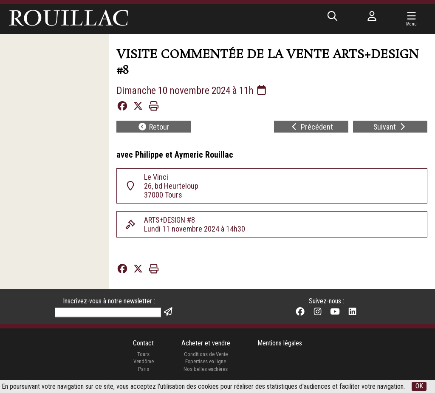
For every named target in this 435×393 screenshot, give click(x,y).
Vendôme (143, 362)
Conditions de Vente (206, 355)
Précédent (311, 126)
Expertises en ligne (205, 362)
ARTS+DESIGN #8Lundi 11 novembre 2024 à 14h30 (194, 225)
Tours (143, 355)
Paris (143, 370)
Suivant (390, 126)
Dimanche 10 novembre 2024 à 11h (194, 90)
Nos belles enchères (206, 370)
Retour (153, 126)
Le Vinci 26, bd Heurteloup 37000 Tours (171, 186)
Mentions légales (279, 344)
